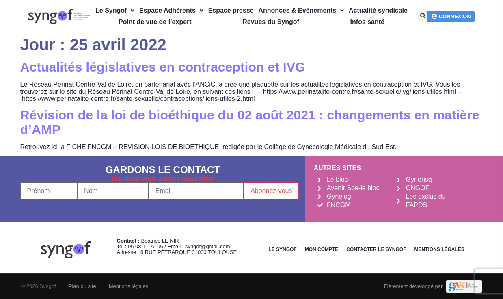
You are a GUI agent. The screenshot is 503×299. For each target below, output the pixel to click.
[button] (423, 16)
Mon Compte (322, 249)
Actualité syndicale (378, 10)
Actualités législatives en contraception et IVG (162, 67)
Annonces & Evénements (301, 10)
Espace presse (231, 10)
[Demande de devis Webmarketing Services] (464, 286)
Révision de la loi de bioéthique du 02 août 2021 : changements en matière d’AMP (249, 122)
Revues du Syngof (270, 21)
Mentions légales (439, 249)
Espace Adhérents (171, 10)
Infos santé (367, 21)
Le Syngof (114, 10)
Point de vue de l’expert (155, 21)
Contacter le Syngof (376, 249)
